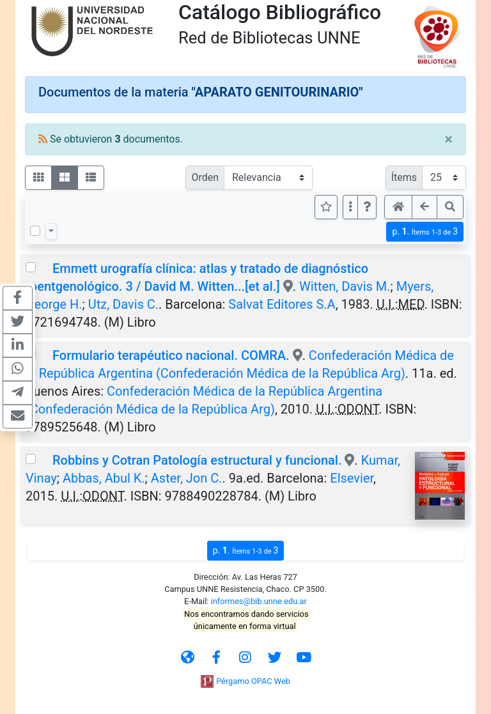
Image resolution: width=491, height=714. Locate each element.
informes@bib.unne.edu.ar (259, 601)
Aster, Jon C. (186, 478)
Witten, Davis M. (345, 286)
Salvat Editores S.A (281, 304)
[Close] (448, 139)
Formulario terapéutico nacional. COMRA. (171, 355)
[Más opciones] (350, 207)
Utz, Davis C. (123, 304)
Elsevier (351, 478)
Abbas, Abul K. (104, 478)
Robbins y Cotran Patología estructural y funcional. (197, 460)
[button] (367, 207)
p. (425, 231)
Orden (205, 177)
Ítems (404, 177)
